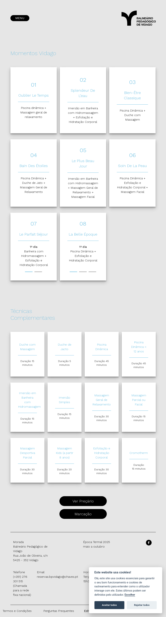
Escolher (130, 594)
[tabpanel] (33, 256)
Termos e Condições (17, 611)
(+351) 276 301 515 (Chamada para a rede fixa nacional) (22, 586)
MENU (19, 18)
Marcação (83, 514)
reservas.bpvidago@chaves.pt (57, 576)
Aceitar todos (109, 605)
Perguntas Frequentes (58, 611)
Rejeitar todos (142, 605)
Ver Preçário (83, 501)
